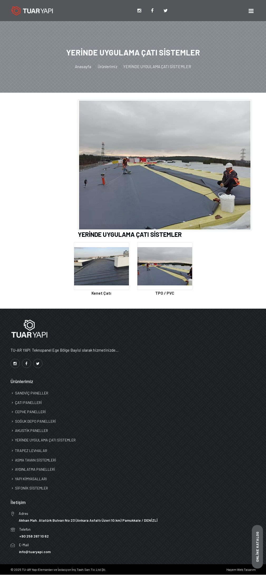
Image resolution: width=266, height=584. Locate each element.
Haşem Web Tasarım (241, 569)
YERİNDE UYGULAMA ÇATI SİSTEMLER (43, 440)
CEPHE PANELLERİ (28, 411)
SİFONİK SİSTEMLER (29, 488)
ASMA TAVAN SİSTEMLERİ (33, 460)
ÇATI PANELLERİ (26, 402)
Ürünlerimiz (107, 66)
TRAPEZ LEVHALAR (29, 450)
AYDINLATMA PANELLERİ (33, 469)
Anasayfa (83, 66)
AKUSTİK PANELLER (29, 430)
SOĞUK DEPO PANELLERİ (33, 421)
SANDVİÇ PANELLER (29, 393)
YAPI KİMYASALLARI (29, 479)
